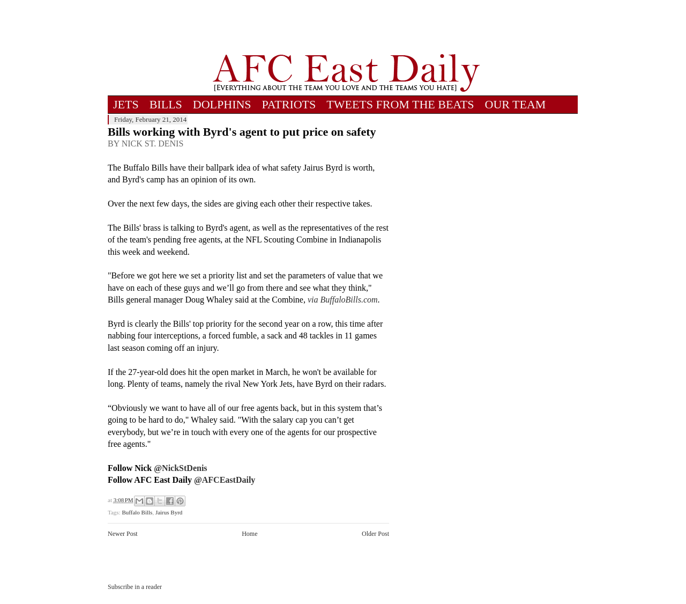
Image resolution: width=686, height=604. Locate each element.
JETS (126, 104)
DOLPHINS (222, 104)
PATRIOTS (289, 104)
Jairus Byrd (168, 512)
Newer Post (123, 533)
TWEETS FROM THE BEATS (400, 104)
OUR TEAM (515, 104)
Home (249, 533)
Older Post (375, 533)
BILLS (166, 104)
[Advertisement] (346, 27)
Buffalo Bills (137, 512)
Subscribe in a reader (135, 587)
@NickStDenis (180, 468)
